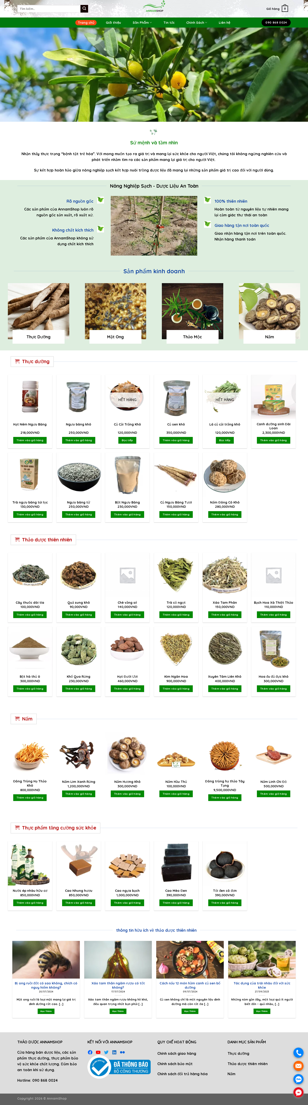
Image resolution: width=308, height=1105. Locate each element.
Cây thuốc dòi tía (30, 603)
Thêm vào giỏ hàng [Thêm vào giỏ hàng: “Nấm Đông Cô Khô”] (224, 514)
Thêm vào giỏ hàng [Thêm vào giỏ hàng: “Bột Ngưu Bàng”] (127, 514)
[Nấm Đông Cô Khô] (225, 475)
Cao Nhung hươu (78, 891)
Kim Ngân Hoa (176, 677)
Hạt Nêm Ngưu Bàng (30, 424)
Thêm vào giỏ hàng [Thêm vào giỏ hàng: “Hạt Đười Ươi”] (127, 688)
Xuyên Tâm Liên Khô (224, 677)
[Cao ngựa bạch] (127, 863)
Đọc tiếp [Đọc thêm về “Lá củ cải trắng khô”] (224, 440)
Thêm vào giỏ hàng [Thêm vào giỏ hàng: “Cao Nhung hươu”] (78, 902)
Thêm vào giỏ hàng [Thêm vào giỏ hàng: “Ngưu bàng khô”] (78, 440)
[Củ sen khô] (176, 397)
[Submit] (84, 9)
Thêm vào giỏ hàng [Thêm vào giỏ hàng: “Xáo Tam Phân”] (224, 614)
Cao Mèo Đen (176, 891)
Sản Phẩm (142, 22)
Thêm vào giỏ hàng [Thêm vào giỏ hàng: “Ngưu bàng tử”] (78, 514)
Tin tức (169, 22)
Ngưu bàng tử (78, 502)
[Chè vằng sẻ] (127, 575)
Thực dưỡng (238, 1053)
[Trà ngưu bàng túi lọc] (30, 475)
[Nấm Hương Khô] (127, 754)
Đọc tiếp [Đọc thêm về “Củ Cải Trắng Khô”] (127, 440)
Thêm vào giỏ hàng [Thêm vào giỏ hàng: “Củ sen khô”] (176, 440)
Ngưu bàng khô (78, 424)
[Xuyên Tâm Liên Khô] (225, 649)
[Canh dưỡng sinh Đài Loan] (273, 397)
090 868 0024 (45, 1080)
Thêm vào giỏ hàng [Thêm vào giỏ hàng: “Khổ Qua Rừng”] (78, 688)
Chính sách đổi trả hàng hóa (182, 1074)
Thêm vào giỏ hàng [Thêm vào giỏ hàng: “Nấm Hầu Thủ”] (176, 793)
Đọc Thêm (46, 1011)
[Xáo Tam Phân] (225, 575)
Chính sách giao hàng (176, 1053)
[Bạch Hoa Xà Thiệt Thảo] (273, 575)
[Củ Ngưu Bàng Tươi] (176, 475)
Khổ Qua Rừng (78, 677)
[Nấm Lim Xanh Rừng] (78, 754)
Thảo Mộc (192, 336)
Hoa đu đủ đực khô (273, 677)
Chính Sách (196, 22)
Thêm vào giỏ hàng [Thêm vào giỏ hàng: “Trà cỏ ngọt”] (176, 614)
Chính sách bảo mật (175, 1064)
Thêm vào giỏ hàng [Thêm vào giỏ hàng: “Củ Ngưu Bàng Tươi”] (176, 514)
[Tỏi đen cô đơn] (225, 863)
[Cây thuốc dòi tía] (30, 575)
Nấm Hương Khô (127, 782)
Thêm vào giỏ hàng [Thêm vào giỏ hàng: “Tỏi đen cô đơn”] (224, 902)
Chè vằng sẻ (127, 603)
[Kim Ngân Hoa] (176, 649)
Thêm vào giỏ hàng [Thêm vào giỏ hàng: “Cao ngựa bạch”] (127, 902)
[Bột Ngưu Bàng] (127, 475)
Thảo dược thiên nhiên (248, 1064)
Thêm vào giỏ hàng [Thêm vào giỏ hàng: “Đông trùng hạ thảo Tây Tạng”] (224, 797)
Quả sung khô (78, 603)
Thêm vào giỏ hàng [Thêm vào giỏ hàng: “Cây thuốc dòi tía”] (30, 614)
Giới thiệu (113, 22)
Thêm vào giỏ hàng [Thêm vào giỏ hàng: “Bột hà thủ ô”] (30, 688)
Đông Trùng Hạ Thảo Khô (30, 783)
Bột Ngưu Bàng (127, 502)
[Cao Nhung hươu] (78, 863)
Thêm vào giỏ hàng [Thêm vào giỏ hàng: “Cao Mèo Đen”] (176, 902)
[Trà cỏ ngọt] (176, 575)
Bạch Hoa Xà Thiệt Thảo (273, 603)
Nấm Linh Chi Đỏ (273, 782)
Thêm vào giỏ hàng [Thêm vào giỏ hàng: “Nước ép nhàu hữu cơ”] (30, 902)
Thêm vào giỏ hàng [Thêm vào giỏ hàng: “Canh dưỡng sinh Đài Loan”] (273, 440)
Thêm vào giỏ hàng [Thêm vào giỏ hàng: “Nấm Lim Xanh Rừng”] (78, 793)
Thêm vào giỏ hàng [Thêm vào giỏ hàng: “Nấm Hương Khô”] (127, 793)
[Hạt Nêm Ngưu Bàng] (30, 397)
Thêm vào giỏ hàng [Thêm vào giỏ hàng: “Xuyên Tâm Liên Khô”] (224, 688)
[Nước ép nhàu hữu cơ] (30, 863)
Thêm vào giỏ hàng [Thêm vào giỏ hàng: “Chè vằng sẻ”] (127, 614)
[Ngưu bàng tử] (78, 475)
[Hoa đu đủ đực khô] (273, 649)
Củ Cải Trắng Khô (127, 424)
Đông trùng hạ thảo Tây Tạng (225, 783)
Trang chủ (86, 22)
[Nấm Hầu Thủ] (176, 754)
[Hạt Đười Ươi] (127, 649)
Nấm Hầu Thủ (176, 782)
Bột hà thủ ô (30, 677)
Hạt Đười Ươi (127, 677)
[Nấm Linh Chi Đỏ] (273, 754)
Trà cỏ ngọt (176, 603)
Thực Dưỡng (38, 336)
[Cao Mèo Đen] (176, 863)
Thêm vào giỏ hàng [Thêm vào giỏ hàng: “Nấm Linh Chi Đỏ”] (273, 793)
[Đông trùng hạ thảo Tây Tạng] (225, 754)
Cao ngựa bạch (127, 891)
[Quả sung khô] (78, 575)
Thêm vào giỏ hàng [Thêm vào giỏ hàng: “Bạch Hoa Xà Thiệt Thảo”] (273, 614)
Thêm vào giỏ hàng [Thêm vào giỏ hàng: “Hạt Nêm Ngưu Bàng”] (30, 440)
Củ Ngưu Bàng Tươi (176, 502)
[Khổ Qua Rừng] (78, 649)
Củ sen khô (176, 424)
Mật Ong (115, 336)
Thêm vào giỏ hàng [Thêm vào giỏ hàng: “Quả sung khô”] (78, 614)
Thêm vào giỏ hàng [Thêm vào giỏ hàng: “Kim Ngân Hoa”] (176, 688)
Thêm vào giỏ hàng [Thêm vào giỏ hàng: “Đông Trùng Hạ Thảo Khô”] (30, 797)
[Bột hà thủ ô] (30, 649)
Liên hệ (224, 22)
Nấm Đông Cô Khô (225, 502)
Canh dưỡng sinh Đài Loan (274, 426)
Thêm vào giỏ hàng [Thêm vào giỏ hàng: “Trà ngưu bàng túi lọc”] (30, 514)
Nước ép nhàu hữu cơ (30, 891)
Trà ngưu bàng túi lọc (30, 502)
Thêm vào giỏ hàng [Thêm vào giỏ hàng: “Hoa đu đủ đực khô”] (273, 688)
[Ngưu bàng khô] (78, 397)
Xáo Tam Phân (225, 603)
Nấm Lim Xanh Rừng (78, 782)
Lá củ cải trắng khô (224, 424)
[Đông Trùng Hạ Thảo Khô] (30, 754)
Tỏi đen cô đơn (224, 891)
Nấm (269, 336)
